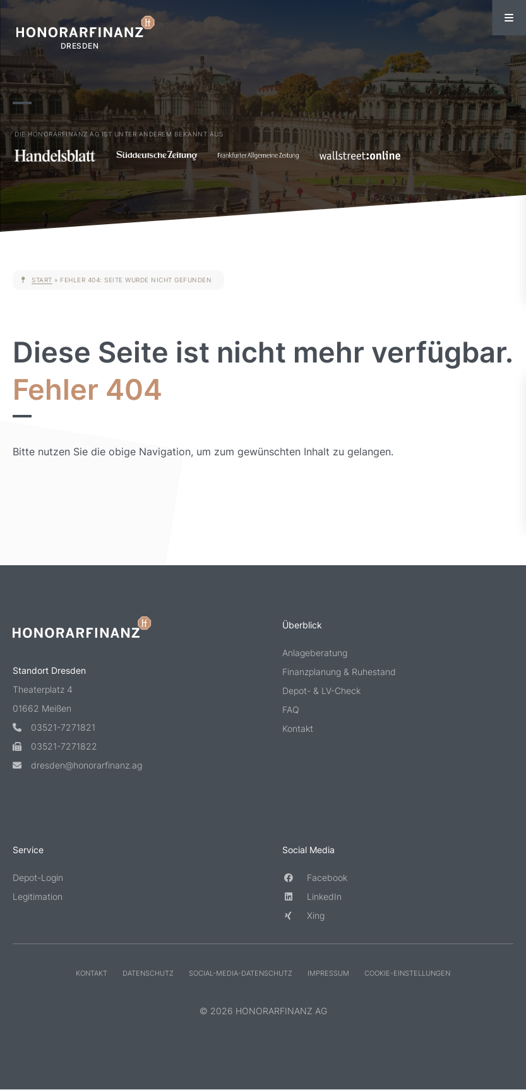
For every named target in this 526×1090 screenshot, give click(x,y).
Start (42, 280)
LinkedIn (312, 895)
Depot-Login (38, 876)
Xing (303, 914)
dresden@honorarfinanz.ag (77, 764)
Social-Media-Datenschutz (240, 972)
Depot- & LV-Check (321, 690)
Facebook (314, 876)
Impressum (328, 972)
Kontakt (297, 728)
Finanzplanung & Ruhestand (339, 671)
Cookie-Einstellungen (407, 972)
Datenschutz (148, 972)
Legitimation (38, 895)
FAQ (290, 709)
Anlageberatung (314, 652)
